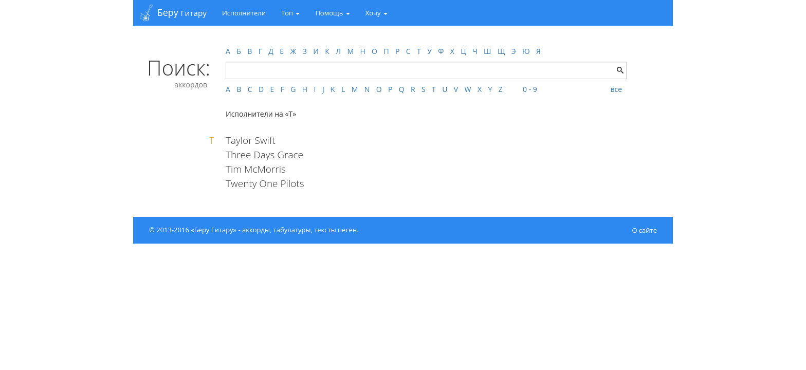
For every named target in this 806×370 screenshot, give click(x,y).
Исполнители (244, 12)
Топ (290, 12)
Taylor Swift (251, 140)
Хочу (376, 12)
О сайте (644, 230)
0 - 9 (530, 89)
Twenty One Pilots (265, 183)
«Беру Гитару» (213, 229)
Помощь (332, 12)
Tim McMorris (256, 169)
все (616, 89)
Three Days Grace (264, 154)
